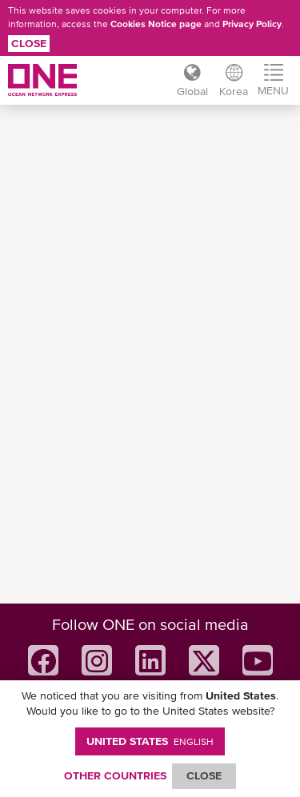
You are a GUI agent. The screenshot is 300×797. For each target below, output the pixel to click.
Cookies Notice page (156, 24)
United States (150, 741)
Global (192, 91)
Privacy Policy (252, 24)
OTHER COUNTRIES (115, 775)
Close (28, 43)
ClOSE (204, 775)
